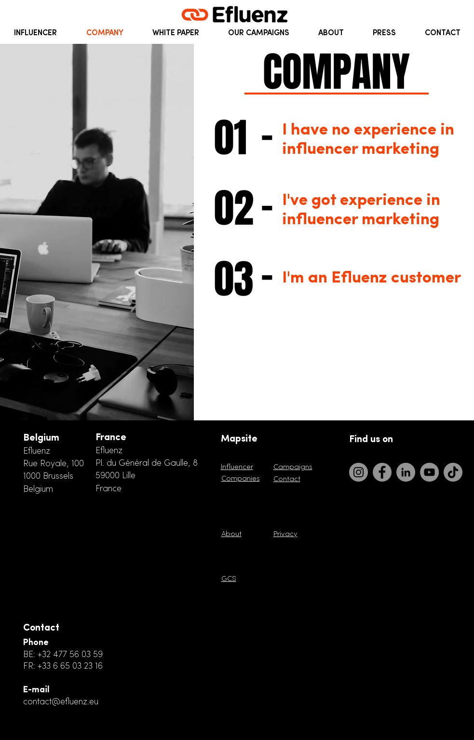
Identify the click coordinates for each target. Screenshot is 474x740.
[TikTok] (453, 472)
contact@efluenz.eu (60, 702)
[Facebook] (382, 472)
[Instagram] (358, 472)
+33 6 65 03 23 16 (70, 666)
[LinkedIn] (405, 472)
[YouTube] (429, 472)
